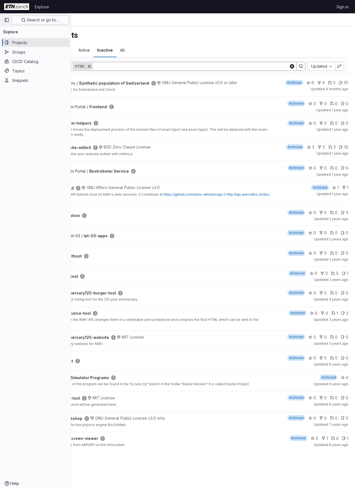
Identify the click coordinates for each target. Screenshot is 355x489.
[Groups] (35, 51)
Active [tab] (141, 50)
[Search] (219, 66)
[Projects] (35, 42)
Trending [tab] (119, 50)
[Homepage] (16, 6)
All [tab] (179, 50)
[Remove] (146, 66)
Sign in (342, 6)
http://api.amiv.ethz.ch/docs (132, 204)
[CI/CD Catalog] (35, 61)
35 (343, 82)
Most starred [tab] (92, 50)
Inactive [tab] (162, 50)
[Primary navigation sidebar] (6, 20)
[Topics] (35, 70)
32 (343, 151)
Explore (42, 6)
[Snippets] (35, 80)
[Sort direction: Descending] (339, 66)
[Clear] (292, 66)
